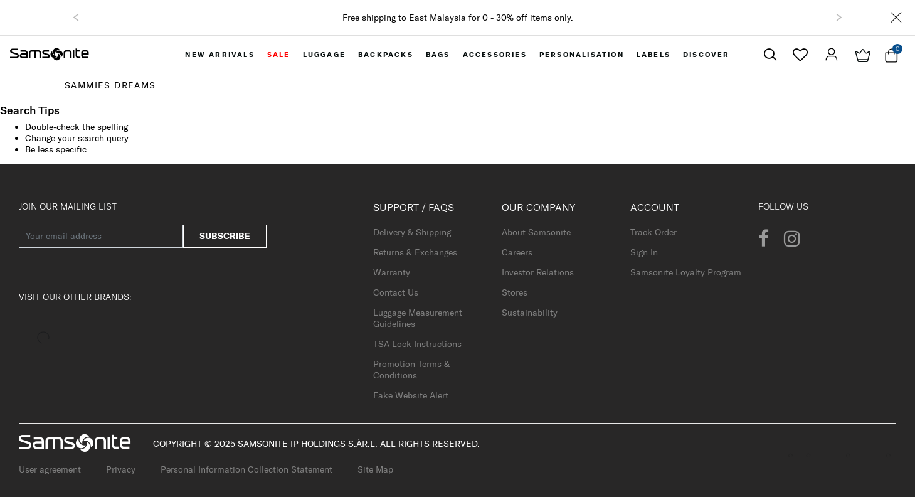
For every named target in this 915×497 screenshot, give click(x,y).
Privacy (120, 469)
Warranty (391, 272)
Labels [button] (653, 54)
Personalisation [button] (581, 54)
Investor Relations (538, 272)
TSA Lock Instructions (417, 344)
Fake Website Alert (410, 395)
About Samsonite (536, 232)
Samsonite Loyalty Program (685, 272)
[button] (75, 17)
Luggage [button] (324, 54)
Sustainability (530, 312)
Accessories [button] (495, 54)
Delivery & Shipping (412, 232)
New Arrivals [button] (219, 54)
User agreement (50, 469)
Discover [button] (706, 54)
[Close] (896, 17)
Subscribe (224, 236)
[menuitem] (219, 54)
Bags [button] (438, 54)
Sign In (644, 252)
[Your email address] (101, 236)
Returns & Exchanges (415, 252)
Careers (517, 252)
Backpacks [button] (385, 54)
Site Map (375, 469)
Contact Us (395, 292)
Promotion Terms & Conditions (411, 369)
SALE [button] (278, 54)
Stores (514, 292)
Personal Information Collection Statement (246, 469)
